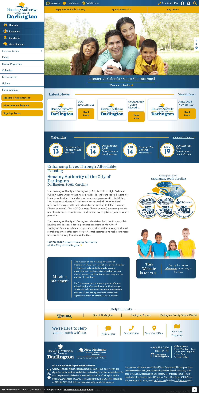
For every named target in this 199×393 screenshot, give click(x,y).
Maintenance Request (16, 105)
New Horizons (17, 44)
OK (194, 389)
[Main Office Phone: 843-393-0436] (168, 3)
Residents (14, 31)
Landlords (14, 38)
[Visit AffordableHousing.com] (159, 350)
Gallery (6, 83)
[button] (195, 3)
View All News (187, 94)
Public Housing (70, 10)
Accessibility (119, 385)
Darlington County (141, 310)
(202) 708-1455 (61, 377)
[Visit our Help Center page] (71, 3)
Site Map (106, 385)
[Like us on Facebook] (182, 3)
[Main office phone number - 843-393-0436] (131, 326)
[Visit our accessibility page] (188, 3)
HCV (121, 10)
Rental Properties (12, 64)
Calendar (7, 70)
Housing (13, 25)
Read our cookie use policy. (78, 389)
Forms (5, 57)
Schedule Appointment (16, 98)
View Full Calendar (184, 133)
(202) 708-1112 (110, 374)
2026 (52, 385)
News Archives (10, 90)
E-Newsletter (9, 77)
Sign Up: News (11, 113)
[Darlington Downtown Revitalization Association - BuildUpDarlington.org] (64, 311)
